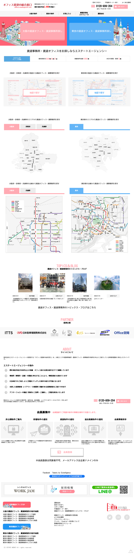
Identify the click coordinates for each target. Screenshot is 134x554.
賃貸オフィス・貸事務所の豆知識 (66, 515)
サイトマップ (59, 525)
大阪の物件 (33, 13)
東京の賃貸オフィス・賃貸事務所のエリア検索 (19, 536)
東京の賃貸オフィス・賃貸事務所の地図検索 (18, 540)
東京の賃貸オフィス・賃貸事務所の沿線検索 (18, 538)
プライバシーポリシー (62, 519)
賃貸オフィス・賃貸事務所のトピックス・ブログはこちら (67, 307)
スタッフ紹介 (59, 507)
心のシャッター (98, 298)
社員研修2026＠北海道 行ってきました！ (52, 298)
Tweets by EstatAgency (61, 473)
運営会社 (101, 13)
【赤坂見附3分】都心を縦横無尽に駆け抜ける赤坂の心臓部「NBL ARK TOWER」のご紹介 (79, 300)
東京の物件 (50, 13)
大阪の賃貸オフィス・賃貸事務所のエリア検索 (19, 514)
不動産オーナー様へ (111, 2)
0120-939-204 (104, 6)
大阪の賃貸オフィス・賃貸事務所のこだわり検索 (20, 520)
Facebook (46, 473)
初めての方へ (96, 2)
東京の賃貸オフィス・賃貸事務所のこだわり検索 (20, 542)
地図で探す (35, 93)
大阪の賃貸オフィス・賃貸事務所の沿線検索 (18, 516)
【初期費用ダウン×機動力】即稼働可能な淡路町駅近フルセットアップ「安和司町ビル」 (25, 300)
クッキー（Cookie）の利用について (66, 521)
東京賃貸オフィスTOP (17, 526)
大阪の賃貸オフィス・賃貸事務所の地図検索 (18, 518)
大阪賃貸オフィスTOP (17, 504)
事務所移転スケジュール (84, 13)
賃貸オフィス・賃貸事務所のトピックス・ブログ (71, 511)
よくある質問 (126, 2)
